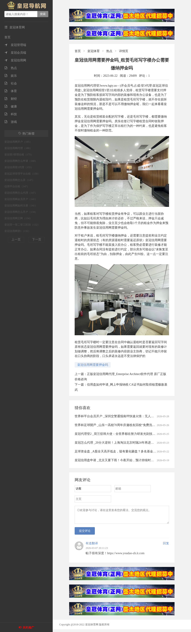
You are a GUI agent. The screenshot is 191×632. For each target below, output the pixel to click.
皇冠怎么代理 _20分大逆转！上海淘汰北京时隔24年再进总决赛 (117, 442)
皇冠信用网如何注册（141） (20, 205)
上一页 (16, 239)
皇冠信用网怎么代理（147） (20, 192)
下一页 (36, 239)
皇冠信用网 (15, 60)
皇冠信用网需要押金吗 (92, 364)
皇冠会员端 (15, 52)
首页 (7, 37)
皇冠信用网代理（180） (18, 148)
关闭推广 (28, 627)
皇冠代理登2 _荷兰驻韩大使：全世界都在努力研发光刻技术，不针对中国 (124, 433)
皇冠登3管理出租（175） (18, 154)
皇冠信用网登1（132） (17, 231)
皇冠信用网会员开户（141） (20, 199)
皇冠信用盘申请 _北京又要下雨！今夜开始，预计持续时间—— (117, 460)
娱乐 (10, 75)
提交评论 (84, 533)
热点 (10, 68)
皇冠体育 (93, 51)
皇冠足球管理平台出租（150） (22, 173)
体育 (10, 91)
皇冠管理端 (15, 45)
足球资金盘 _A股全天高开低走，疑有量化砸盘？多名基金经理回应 (120, 451)
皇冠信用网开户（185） (18, 141)
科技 (10, 114)
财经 (10, 98)
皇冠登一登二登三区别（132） (22, 224)
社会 (10, 83)
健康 (10, 106)
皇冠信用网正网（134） (18, 218)
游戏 (10, 122)
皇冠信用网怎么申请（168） (20, 160)
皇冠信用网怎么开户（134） (20, 211)
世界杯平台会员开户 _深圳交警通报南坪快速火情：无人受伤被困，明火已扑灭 (128, 416)
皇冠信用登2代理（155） (18, 167)
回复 (166, 546)
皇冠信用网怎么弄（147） (19, 180)
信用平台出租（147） (16, 186)
